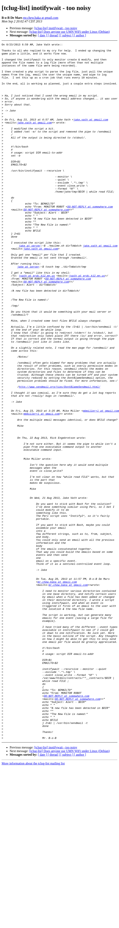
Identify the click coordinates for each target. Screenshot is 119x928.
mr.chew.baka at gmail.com (40, 17)
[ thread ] (54, 35)
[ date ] (43, 35)
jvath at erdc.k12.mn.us (37, 322)
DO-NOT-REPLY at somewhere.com (90, 239)
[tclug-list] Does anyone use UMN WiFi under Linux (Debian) (69, 31)
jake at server (30, 286)
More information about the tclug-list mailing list (33, 902)
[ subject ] (67, 35)
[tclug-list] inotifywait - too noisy (55, 28)
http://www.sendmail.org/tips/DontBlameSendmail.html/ (59, 455)
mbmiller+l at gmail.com (41, 488)
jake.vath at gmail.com (91, 135)
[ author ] (80, 35)
